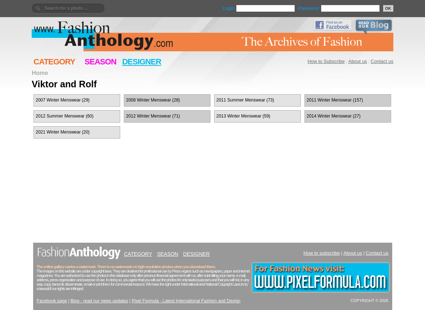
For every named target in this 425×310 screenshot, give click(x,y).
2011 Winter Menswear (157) (335, 100)
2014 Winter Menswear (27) (334, 116)
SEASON (100, 61)
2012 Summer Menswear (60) (65, 116)
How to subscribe (321, 253)
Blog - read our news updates (99, 300)
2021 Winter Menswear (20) (63, 132)
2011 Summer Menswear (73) (245, 100)
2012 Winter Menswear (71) (153, 116)
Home (40, 72)
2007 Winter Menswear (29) (63, 100)
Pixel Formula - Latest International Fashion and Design (186, 300)
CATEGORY (54, 61)
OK (388, 8)
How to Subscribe (326, 61)
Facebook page (52, 300)
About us (358, 61)
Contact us (382, 61)
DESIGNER (141, 61)
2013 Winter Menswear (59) (243, 116)
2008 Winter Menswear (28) (153, 100)
